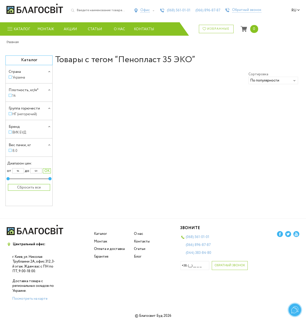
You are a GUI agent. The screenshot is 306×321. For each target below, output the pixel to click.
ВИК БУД (19, 132)
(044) (198, 252)
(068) (178, 10)
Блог (137, 256)
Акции (70, 29)
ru (295, 10)
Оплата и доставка (109, 248)
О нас (119, 29)
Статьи (95, 29)
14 (14, 96)
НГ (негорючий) (24, 114)
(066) (207, 10)
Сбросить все (29, 187)
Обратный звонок (246, 10)
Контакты (144, 29)
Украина (18, 77)
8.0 (14, 151)
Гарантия (101, 256)
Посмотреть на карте (30, 298)
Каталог (100, 233)
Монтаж (45, 29)
